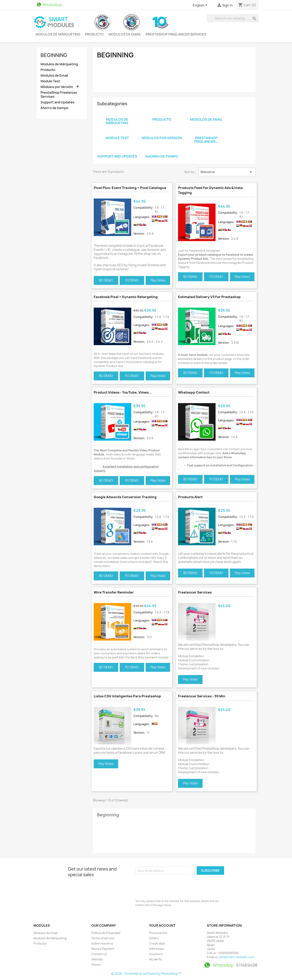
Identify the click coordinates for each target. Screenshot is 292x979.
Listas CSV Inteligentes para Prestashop (127, 696)
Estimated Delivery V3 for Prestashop (209, 297)
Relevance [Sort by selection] (227, 172)
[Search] (233, 18)
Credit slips (157, 943)
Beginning (54, 55)
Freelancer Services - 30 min (201, 696)
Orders (154, 938)
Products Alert (190, 497)
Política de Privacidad (105, 933)
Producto (94, 34)
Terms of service (102, 938)
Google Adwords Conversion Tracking (125, 497)
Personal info (158, 933)
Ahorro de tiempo (54, 108)
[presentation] (166, 886)
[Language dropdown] (201, 5)
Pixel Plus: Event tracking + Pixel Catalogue (130, 188)
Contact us (99, 954)
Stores (96, 964)
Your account (162, 925)
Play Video (157, 280)
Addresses (156, 949)
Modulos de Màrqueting (57, 34)
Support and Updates (57, 102)
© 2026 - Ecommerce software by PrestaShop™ (146, 973)
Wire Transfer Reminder (114, 592)
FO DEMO (132, 280)
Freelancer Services (195, 592)
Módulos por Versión (57, 87)
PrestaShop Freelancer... (206, 140)
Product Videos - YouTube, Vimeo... (123, 392)
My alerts (155, 959)
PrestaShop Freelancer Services (176, 34)
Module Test (50, 81)
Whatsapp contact (193, 392)
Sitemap (97, 959)
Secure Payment (102, 949)
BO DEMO (106, 280)
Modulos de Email (124, 34)
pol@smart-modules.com (236, 957)
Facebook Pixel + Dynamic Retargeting (126, 297)
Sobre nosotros (102, 943)
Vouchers (155, 954)
